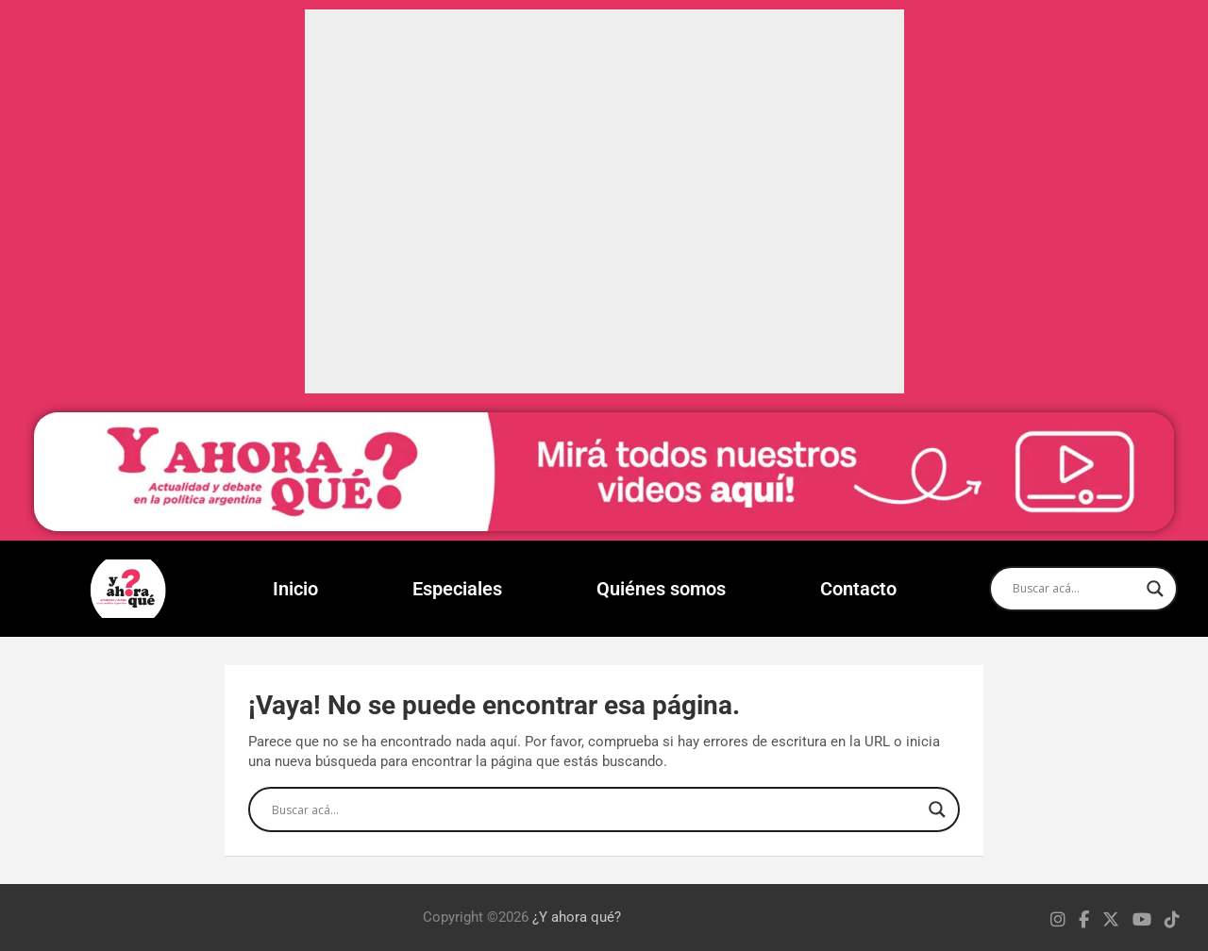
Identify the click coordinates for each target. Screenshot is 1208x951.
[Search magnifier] (1155, 589)
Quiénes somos (661, 588)
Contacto (858, 588)
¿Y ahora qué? (576, 917)
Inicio (295, 588)
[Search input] (1075, 589)
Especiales (457, 588)
